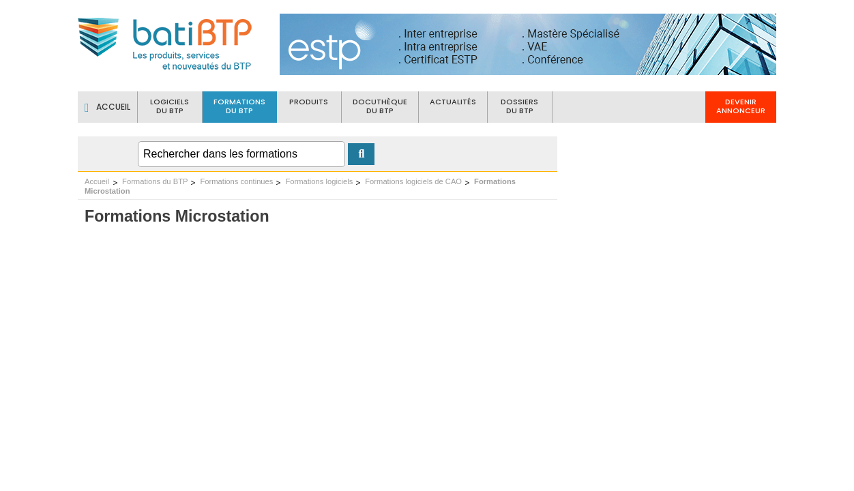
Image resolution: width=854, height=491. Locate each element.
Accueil (97, 181)
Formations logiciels (319, 181)
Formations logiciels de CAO (413, 181)
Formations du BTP (155, 181)
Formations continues (236, 181)
